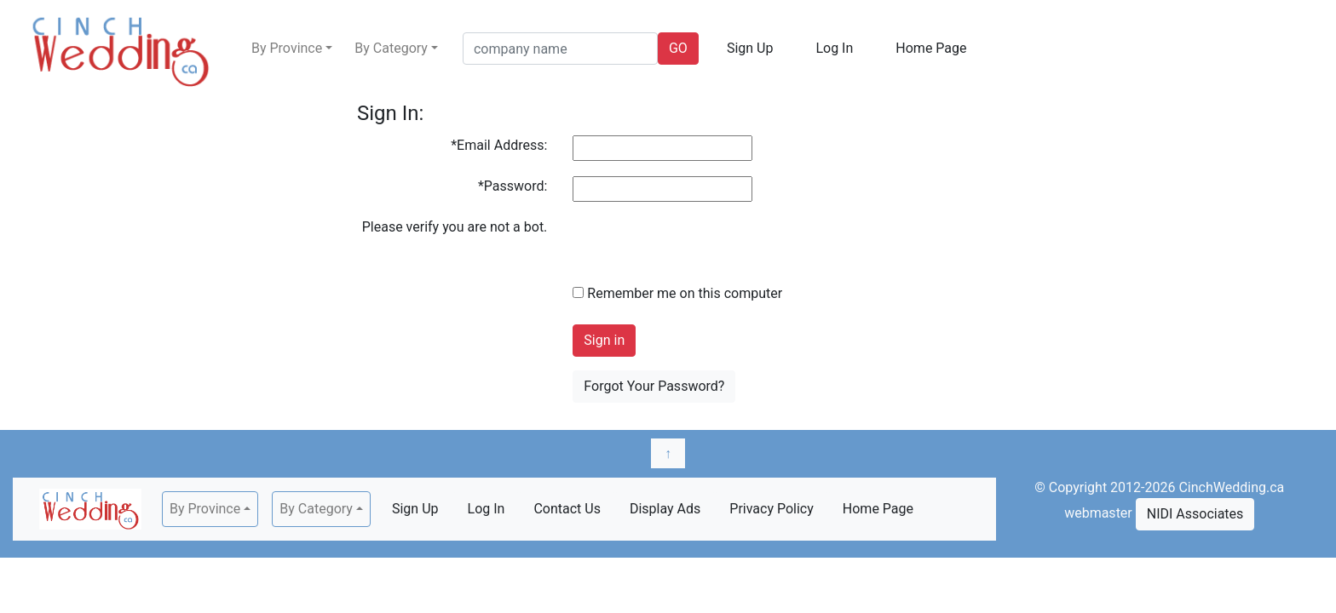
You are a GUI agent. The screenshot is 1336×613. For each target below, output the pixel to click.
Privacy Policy (771, 509)
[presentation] (702, 250)
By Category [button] (391, 48)
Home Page (930, 48)
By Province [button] (286, 48)
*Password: (512, 186)
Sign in (604, 340)
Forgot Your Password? (654, 386)
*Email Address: (499, 145)
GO (678, 48)
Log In (834, 48)
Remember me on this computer (677, 293)
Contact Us (567, 509)
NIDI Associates (1195, 514)
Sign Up (750, 48)
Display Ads (665, 509)
